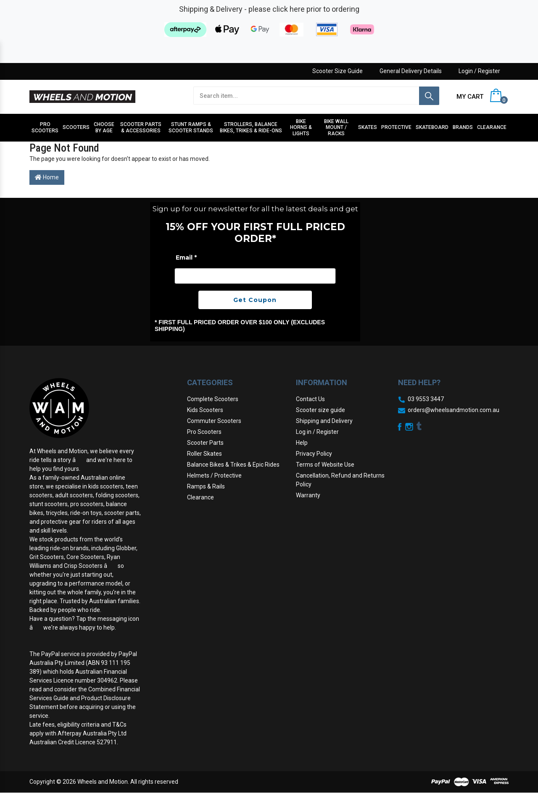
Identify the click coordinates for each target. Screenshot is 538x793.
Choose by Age (104, 127)
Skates (367, 127)
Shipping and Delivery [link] (324, 421)
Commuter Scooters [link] (214, 421)
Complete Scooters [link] (212, 399)
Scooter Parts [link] (205, 442)
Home (47, 177)
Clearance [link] (200, 497)
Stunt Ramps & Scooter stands (191, 127)
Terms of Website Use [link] (325, 464)
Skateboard (432, 127)
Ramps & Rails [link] (206, 486)
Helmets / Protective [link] (214, 475)
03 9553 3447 (426, 399)
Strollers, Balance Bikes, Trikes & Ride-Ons (251, 127)
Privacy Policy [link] (314, 453)
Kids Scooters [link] (205, 410)
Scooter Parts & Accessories (140, 127)
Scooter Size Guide (337, 71)
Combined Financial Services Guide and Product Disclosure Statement (84, 698)
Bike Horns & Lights (301, 127)
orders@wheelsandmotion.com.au (453, 410)
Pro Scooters (45, 127)
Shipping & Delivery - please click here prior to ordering (269, 9)
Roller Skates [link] (204, 453)
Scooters (76, 127)
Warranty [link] (308, 495)
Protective (396, 127)
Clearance (491, 127)
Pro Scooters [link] (204, 431)
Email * (186, 257)
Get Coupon (255, 300)
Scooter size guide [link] (320, 410)
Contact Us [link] (310, 399)
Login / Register (479, 71)
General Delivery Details (411, 71)
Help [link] (302, 442)
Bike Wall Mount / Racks (336, 127)
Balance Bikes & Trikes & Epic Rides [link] (233, 464)
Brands (463, 127)
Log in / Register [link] (317, 431)
